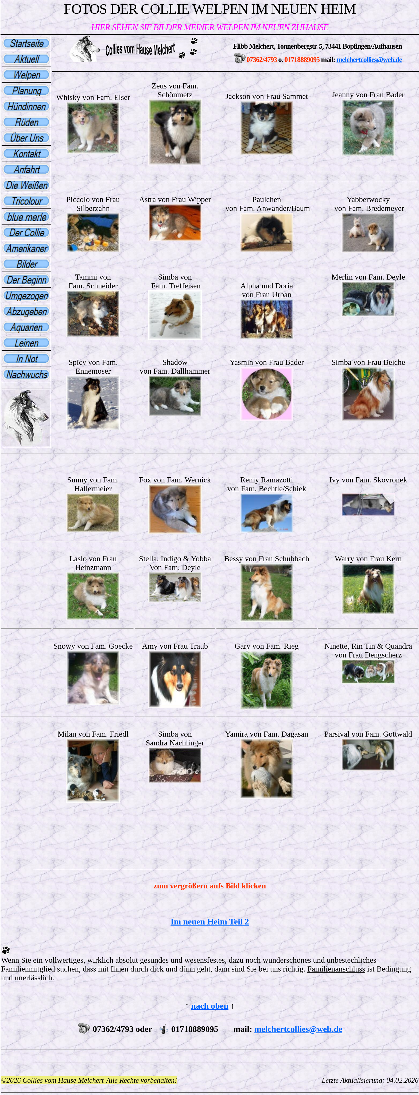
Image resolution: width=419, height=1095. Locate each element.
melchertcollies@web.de (369, 60)
